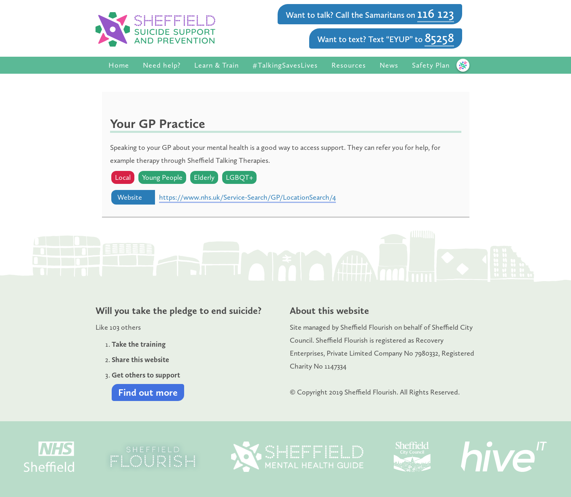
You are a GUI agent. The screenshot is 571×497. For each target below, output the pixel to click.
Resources (348, 65)
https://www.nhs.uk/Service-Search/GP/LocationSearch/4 (247, 197)
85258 (439, 37)
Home (118, 65)
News (389, 65)
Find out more (148, 392)
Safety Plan (431, 65)
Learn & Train (216, 65)
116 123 (435, 13)
